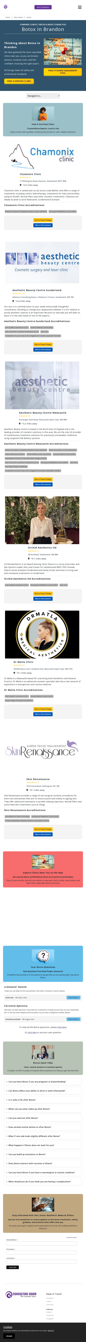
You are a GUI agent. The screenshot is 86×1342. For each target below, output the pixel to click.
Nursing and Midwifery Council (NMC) (62, 211)
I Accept (9, 1336)
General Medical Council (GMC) (42, 327)
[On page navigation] (43, 95)
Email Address (12, 1240)
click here (62, 1027)
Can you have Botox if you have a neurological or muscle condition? (40, 1172)
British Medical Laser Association (39, 454)
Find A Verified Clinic (19, 81)
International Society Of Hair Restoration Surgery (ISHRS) (25, 458)
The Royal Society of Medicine (16, 466)
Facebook (49, 1305)
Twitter (48, 1301)
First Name (10, 1249)
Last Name (10, 1258)
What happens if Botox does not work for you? (30, 1145)
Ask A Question (43, 7)
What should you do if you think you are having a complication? (38, 1181)
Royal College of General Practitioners (19, 700)
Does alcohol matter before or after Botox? (28, 1127)
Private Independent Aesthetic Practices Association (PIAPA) (27, 821)
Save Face (44, 332)
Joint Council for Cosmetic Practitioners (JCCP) (22, 332)
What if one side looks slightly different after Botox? (33, 1136)
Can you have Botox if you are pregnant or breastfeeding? (36, 1081)
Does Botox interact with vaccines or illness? (29, 1163)
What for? (51, 1330)
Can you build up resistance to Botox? (26, 1154)
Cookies (7, 1327)
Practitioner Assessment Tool (62, 71)
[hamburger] (80, 7)
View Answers (73, 997)
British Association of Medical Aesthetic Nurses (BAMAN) (26, 211)
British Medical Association (15, 454)
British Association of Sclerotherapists (63, 450)
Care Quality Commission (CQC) (16, 327)
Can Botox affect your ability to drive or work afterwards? (35, 1090)
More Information (43, 225)
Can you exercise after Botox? (22, 1118)
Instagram (50, 1298)
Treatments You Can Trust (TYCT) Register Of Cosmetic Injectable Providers (33, 336)
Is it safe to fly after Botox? (21, 1099)
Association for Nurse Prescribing (17, 816)
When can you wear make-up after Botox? (28, 1109)
